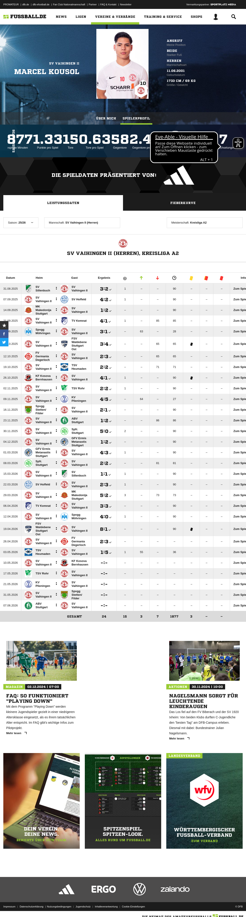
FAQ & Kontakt (108, 4)
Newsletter (125, 4)
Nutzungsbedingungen (59, 906)
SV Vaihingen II (64, 63)
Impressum (9, 906)
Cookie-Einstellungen (133, 906)
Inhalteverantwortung (106, 906)
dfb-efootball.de (41, 4)
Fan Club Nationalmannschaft (69, 4)
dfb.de (25, 4)
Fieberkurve (183, 202)
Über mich (106, 118)
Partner (93, 4)
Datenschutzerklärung (31, 906)
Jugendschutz (83, 906)
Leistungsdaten (63, 202)
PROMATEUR (11, 4)
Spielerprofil (136, 118)
